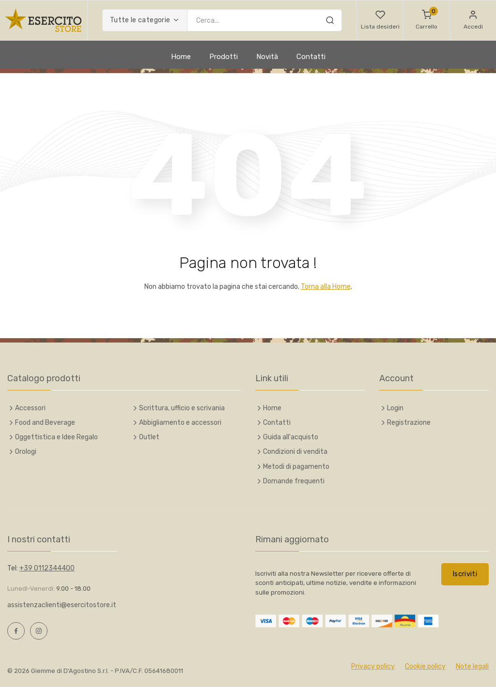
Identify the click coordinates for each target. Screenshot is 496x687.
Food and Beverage (45, 422)
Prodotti (223, 56)
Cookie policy (425, 666)
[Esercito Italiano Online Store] (43, 20)
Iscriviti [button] (465, 574)
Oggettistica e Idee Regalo (56, 437)
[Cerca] (330, 22)
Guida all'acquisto (290, 437)
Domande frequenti (294, 481)
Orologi (25, 452)
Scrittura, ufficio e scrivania (182, 408)
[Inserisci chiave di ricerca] (264, 20)
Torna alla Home (326, 287)
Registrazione (409, 422)
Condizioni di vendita (295, 452)
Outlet (149, 437)
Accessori (30, 408)
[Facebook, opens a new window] (16, 631)
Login (395, 408)
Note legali (472, 666)
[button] (380, 20)
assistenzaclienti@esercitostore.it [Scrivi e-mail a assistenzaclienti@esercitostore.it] (61, 605)
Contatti (311, 56)
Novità (267, 56)
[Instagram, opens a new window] (38, 631)
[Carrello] (426, 20)
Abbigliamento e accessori (180, 422)
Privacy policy (373, 666)
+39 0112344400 (47, 568)
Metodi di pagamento (296, 467)
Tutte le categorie (140, 20)
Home (181, 56)
